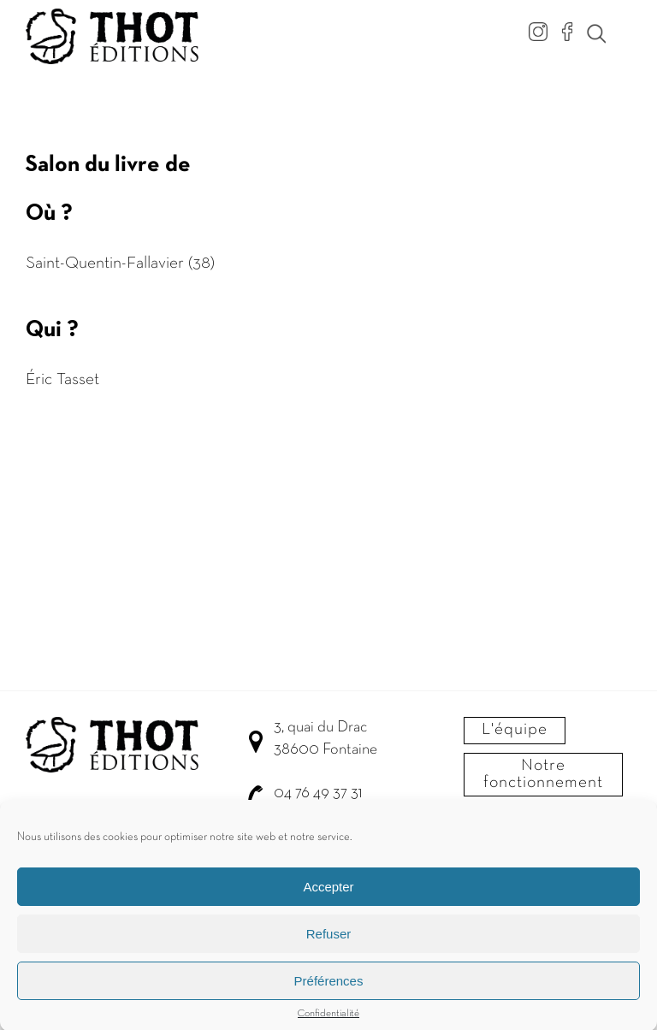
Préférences (329, 985)
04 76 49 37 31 (318, 793)
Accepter (328, 891)
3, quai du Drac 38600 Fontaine (325, 738)
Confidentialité (328, 1019)
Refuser (329, 938)
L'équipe (515, 729)
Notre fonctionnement (543, 774)
